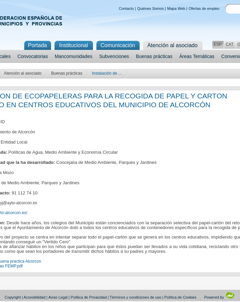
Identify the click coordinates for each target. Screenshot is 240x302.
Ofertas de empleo (204, 8)
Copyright (13, 297)
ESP (217, 44)
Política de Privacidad (89, 297)
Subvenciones (114, 56)
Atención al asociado (23, 73)
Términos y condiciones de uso (135, 297)
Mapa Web (176, 8)
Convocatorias (32, 56)
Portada (37, 45)
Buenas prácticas (154, 56)
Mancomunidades (74, 56)
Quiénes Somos (150, 8)
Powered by (219, 297)
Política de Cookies (180, 297)
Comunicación (117, 45)
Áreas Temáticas (196, 56)
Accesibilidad (34, 297)
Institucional (73, 45)
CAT (230, 44)
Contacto (126, 8)
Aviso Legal (58, 297)
